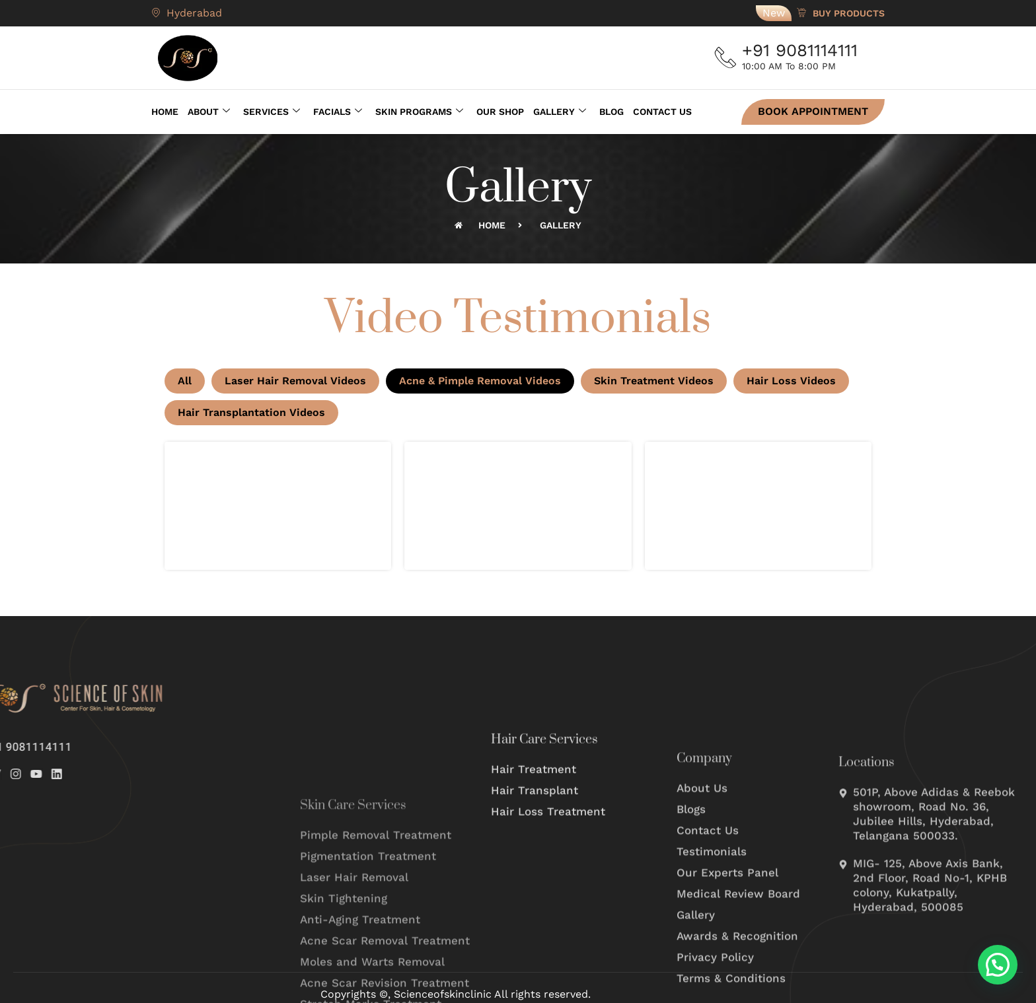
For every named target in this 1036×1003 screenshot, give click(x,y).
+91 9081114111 (805, 50)
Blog (611, 109)
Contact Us (662, 109)
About (209, 110)
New (773, 13)
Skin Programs (419, 110)
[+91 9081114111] (728, 58)
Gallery (559, 110)
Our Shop (500, 109)
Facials (337, 110)
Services (271, 110)
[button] (998, 965)
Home (164, 109)
